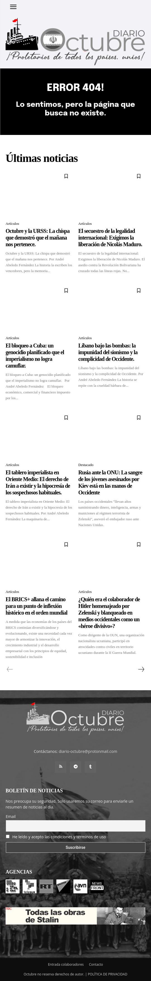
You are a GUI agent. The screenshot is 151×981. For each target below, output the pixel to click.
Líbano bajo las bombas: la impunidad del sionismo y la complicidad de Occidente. (108, 352)
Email (11, 816)
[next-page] (140, 669)
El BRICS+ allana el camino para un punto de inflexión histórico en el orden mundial (36, 606)
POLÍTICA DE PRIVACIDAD (108, 974)
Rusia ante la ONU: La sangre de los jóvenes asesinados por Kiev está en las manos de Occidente (110, 482)
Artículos (12, 223)
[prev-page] (10, 669)
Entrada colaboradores (66, 964)
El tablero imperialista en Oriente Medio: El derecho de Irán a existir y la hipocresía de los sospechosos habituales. (38, 482)
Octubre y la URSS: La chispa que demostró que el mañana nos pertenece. (37, 237)
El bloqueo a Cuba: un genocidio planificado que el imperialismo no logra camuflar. (35, 355)
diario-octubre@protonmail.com (88, 751)
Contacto (96, 964)
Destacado (86, 465)
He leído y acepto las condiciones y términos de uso (59, 836)
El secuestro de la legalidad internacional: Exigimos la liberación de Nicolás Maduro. (110, 237)
